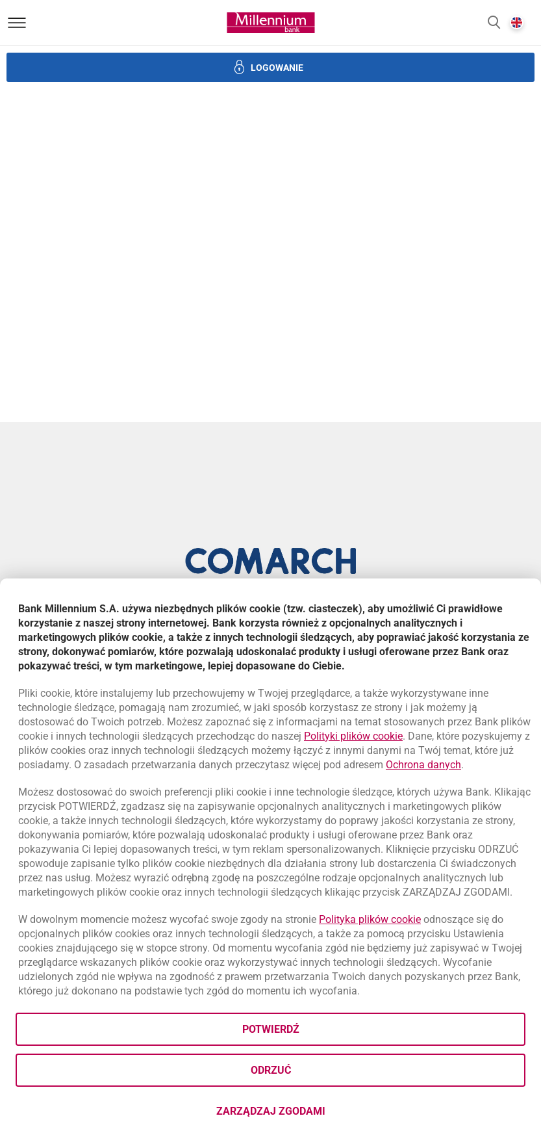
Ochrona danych (423, 765)
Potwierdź (270, 1029)
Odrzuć (271, 1070)
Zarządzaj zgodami (322, 1115)
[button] (494, 23)
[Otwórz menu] (16, 22)
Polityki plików (353, 736)
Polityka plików (370, 919)
